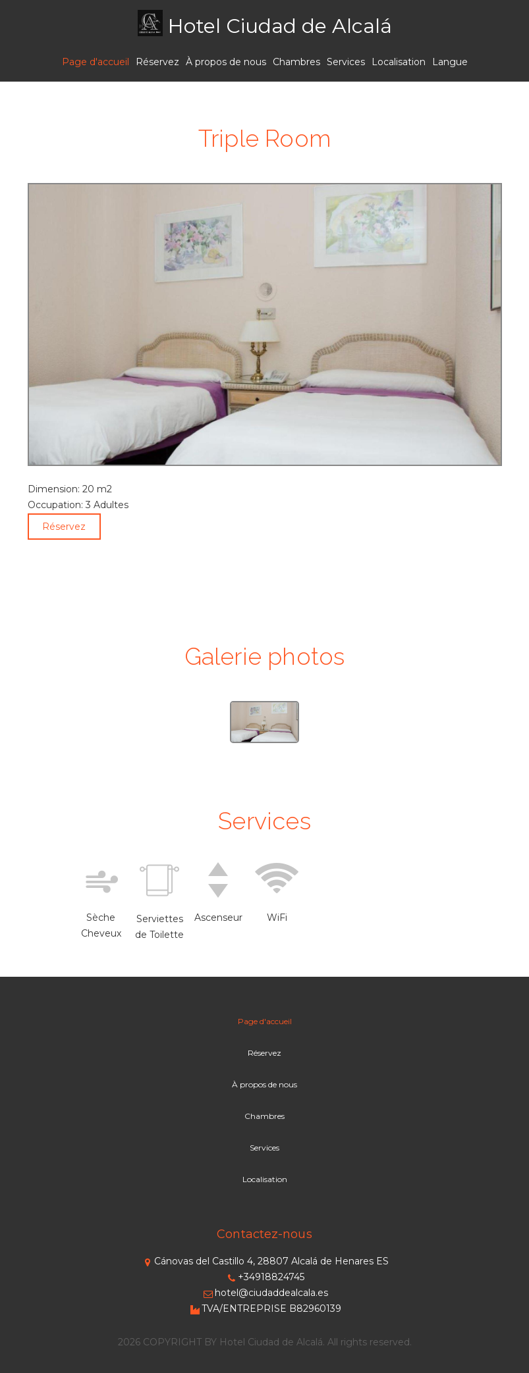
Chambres (296, 62)
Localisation (399, 62)
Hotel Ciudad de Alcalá (280, 26)
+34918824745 (264, 1277)
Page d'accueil (95, 62)
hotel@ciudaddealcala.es (265, 1293)
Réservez (157, 62)
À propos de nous (226, 62)
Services (346, 62)
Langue (450, 62)
